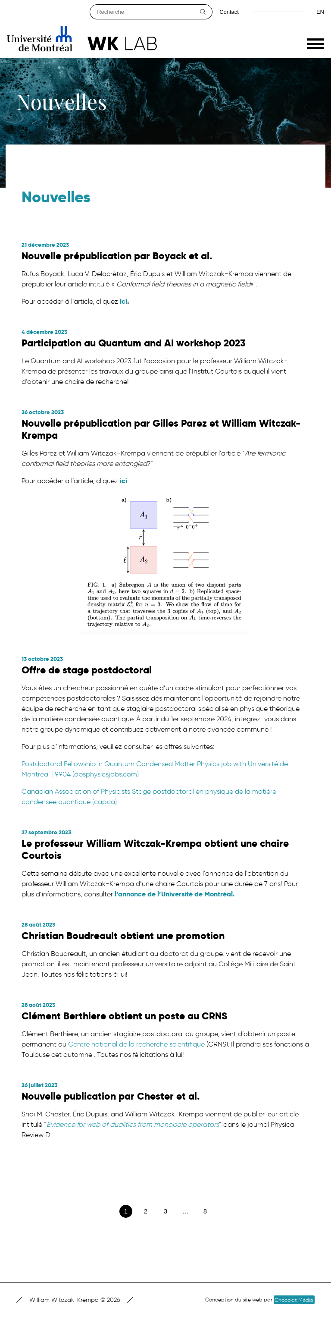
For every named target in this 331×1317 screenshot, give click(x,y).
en (320, 12)
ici (123, 301)
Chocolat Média (294, 1300)
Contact (229, 12)
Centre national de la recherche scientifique (135, 1044)
